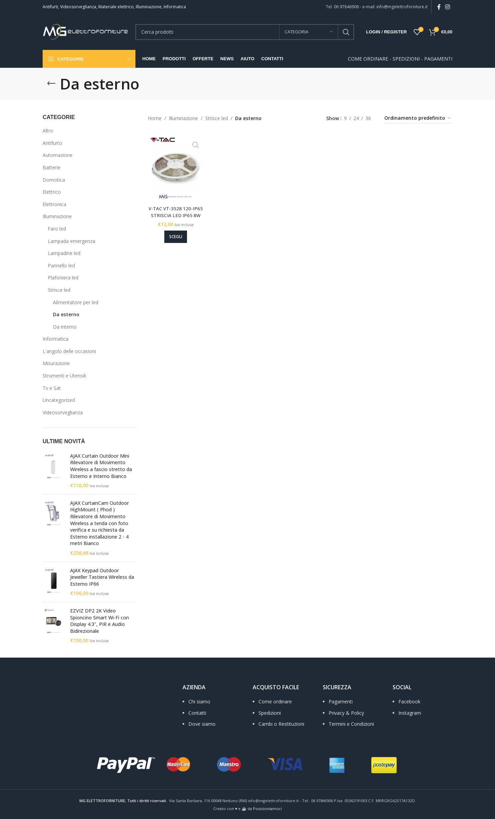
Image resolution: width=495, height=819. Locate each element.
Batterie (51, 167)
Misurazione (56, 363)
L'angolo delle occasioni (69, 351)
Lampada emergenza (71, 241)
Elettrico (52, 192)
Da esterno (66, 314)
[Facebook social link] (439, 7)
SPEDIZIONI (406, 58)
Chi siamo (199, 701)
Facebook (409, 701)
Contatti (197, 713)
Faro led (57, 228)
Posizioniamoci (267, 808)
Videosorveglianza (63, 412)
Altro (48, 130)
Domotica (54, 180)
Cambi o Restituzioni (281, 724)
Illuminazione (57, 216)
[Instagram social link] (447, 7)
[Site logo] (86, 31)
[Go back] (51, 84)
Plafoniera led (63, 277)
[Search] (244, 32)
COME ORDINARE (368, 58)
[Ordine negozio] (418, 119)
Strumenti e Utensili (64, 375)
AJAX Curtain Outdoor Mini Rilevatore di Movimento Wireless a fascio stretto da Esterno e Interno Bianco (101, 466)
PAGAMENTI (438, 58)
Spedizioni (269, 713)
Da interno (65, 326)
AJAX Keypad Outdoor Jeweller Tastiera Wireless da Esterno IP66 (102, 577)
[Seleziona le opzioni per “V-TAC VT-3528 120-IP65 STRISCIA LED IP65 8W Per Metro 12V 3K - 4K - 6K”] (174, 233)
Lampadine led (64, 253)
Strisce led (59, 290)
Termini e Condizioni (351, 724)
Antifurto (52, 143)
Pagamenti (341, 701)
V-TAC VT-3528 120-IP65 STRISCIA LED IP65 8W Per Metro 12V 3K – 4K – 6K (174, 214)
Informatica (55, 339)
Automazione (58, 155)
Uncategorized (59, 400)
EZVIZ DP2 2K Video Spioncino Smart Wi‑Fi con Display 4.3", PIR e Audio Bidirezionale (99, 620)
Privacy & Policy (346, 713)
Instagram (409, 713)
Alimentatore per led (75, 302)
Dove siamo (202, 724)
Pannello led (61, 265)
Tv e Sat (52, 388)
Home (155, 118)
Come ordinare (275, 701)
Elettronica (54, 204)
